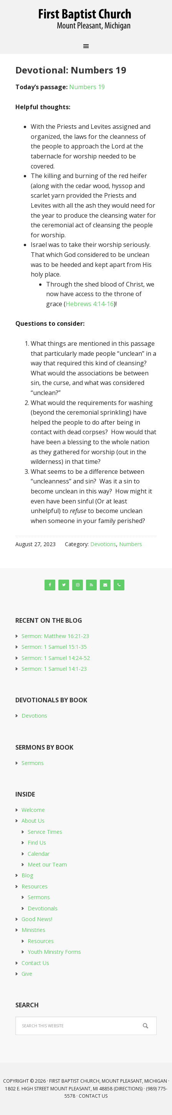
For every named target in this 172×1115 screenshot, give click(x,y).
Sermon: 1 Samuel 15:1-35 (54, 646)
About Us (33, 820)
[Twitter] (63, 585)
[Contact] (105, 585)
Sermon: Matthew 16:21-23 (55, 636)
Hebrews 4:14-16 (90, 304)
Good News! (37, 919)
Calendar (39, 853)
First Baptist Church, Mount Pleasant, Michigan (86, 19)
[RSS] (91, 585)
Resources (35, 886)
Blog (27, 875)
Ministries (33, 929)
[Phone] (119, 585)
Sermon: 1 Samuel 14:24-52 (56, 658)
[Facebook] (50, 585)
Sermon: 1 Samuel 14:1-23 (54, 668)
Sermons (33, 763)
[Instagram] (77, 585)
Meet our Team (47, 864)
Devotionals (43, 908)
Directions (128, 1088)
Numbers (130, 544)
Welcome (33, 809)
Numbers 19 (87, 87)
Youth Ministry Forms (54, 951)
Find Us (37, 842)
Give (27, 973)
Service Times (45, 831)
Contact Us (35, 963)
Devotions (103, 544)
